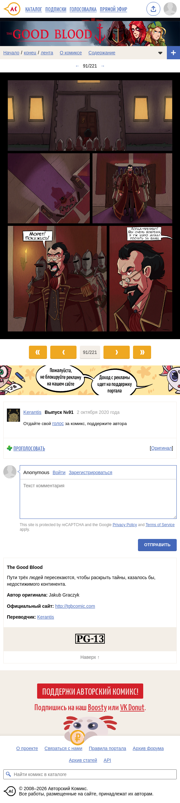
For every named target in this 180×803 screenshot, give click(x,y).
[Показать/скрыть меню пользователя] (170, 9)
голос (58, 423)
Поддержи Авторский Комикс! (90, 691)
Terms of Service (160, 524)
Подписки (55, 9)
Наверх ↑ (90, 657)
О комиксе (71, 52)
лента (47, 52)
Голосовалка (83, 9)
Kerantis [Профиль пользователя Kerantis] (32, 412)
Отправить (157, 544)
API (107, 760)
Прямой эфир (113, 9)
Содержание (101, 52)
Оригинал (161, 448)
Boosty (97, 707)
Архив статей (83, 760)
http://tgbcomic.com (75, 606)
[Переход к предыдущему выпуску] (22, 205)
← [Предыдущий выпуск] (77, 65)
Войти (59, 472)
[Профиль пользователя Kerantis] (13, 420)
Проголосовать (29, 448)
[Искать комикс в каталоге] (8, 774)
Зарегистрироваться (90, 472)
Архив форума (148, 748)
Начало (11, 52)
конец (30, 52)
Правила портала (107, 748)
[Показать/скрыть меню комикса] (160, 52)
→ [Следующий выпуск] (102, 65)
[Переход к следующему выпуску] (90, 205)
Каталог (33, 9)
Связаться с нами (63, 748)
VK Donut (132, 707)
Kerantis (45, 617)
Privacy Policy (125, 524)
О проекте (27, 748)
